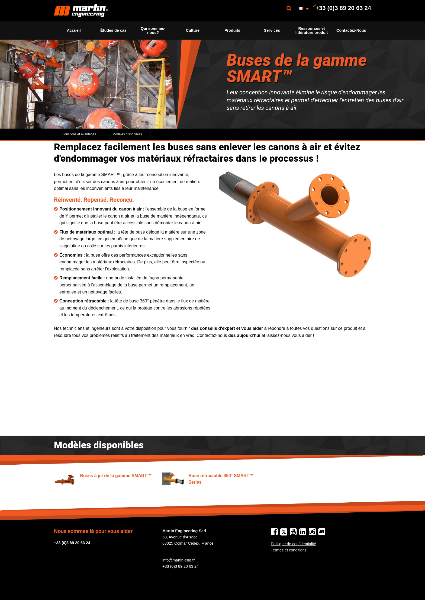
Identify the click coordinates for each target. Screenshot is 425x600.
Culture (192, 30)
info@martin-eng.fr (178, 560)
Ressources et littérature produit (311, 30)
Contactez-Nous (351, 30)
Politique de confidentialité (293, 544)
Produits (232, 30)
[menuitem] (81, 10)
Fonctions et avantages (79, 134)
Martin (81, 10)
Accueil (74, 30)
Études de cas (113, 30)
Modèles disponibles (127, 134)
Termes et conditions (289, 550)
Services (272, 30)
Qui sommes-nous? (153, 30)
